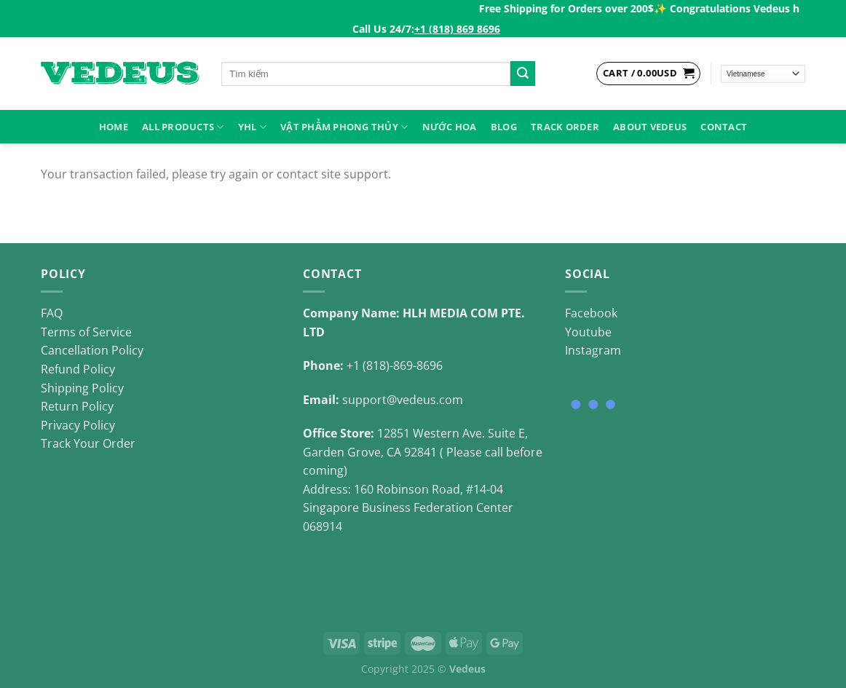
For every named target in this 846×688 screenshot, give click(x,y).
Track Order (565, 126)
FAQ (52, 313)
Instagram (593, 350)
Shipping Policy (82, 388)
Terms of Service (86, 332)
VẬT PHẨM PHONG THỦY (344, 127)
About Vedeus (650, 126)
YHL (252, 127)
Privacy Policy (78, 425)
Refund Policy (78, 369)
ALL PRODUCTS (183, 127)
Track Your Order (88, 443)
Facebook (591, 313)
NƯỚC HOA (449, 126)
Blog (504, 126)
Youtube (588, 332)
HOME (113, 126)
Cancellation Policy (92, 350)
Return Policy (77, 406)
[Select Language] (763, 74)
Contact (723, 126)
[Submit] (522, 73)
